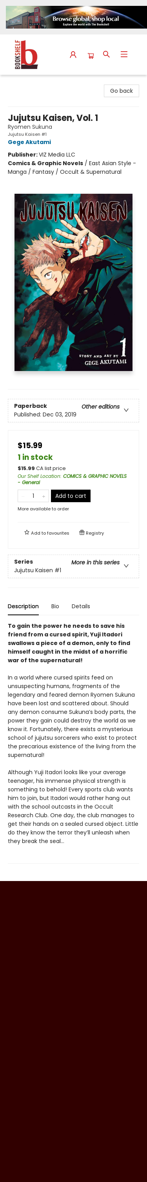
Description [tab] (23, 606)
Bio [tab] (55, 606)
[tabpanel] (73, 743)
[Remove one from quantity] (23, 496)
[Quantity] (33, 496)
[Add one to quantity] (44, 496)
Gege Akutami (30, 142)
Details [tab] (81, 606)
